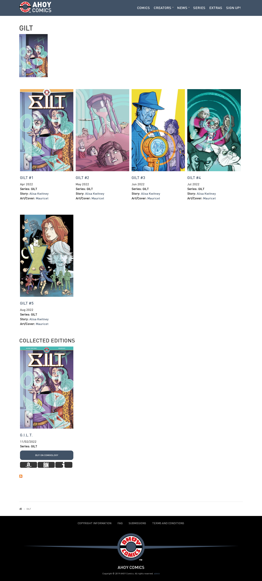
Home (20, 508)
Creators (162, 7)
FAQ (120, 523)
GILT (34, 189)
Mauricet (42, 198)
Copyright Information (94, 523)
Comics (143, 7)
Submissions (137, 523)
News (182, 7)
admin (157, 573)
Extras (215, 7)
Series (199, 7)
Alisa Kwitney (38, 193)
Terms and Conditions (168, 523)
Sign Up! (233, 7)
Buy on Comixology (46, 455)
